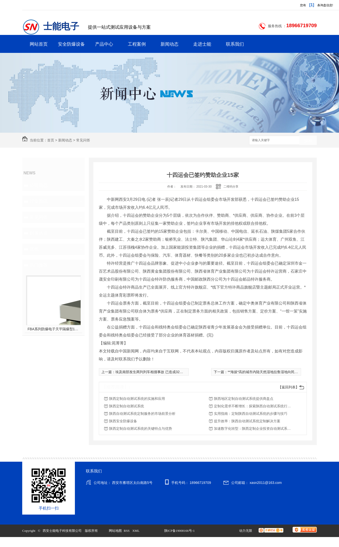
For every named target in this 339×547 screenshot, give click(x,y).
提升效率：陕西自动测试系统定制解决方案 (247, 421)
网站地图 (115, 531)
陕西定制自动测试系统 (126, 406)
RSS (127, 531)
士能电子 (61, 26)
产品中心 (104, 44)
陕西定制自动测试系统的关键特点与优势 (140, 429)
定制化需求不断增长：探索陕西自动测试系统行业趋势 (254, 406)
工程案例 (137, 44)
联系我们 (235, 44)
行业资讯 (39, 201)
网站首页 (39, 44)
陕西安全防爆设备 (123, 421)
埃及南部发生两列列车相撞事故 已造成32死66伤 (152, 372)
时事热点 (39, 233)
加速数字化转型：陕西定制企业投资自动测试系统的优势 (254, 429)
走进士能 (202, 44)
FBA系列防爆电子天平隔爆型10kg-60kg (53, 329)
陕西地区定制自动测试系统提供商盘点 (243, 399)
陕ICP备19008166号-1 (179, 531)
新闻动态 (169, 44)
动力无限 (245, 531)
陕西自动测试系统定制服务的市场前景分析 (142, 414)
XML (136, 531)
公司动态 (39, 185)
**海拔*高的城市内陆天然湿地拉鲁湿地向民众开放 (266, 372)
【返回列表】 (288, 387)
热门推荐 (39, 265)
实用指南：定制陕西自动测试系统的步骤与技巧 (250, 414)
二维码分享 (230, 186)
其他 (34, 249)
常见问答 (83, 140)
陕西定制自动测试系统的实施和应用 (137, 399)
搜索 (308, 140)
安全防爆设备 (71, 44)
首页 (50, 140)
